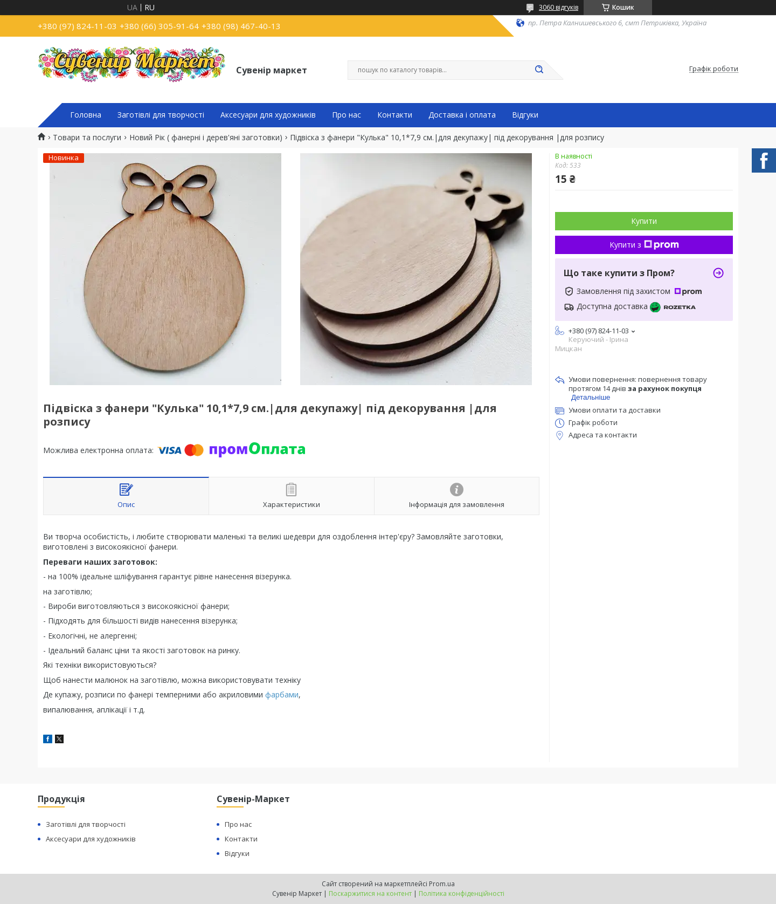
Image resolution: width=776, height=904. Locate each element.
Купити (644, 221)
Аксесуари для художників (268, 115)
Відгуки (525, 115)
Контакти (394, 115)
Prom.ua (442, 883)
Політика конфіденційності (461, 893)
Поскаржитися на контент (370, 893)
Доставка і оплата (462, 115)
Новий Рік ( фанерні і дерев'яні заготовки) (205, 137)
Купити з (644, 244)
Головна (85, 115)
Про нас (346, 115)
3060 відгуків (558, 7)
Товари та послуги (87, 137)
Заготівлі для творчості (160, 115)
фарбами (282, 694)
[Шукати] (539, 70)
